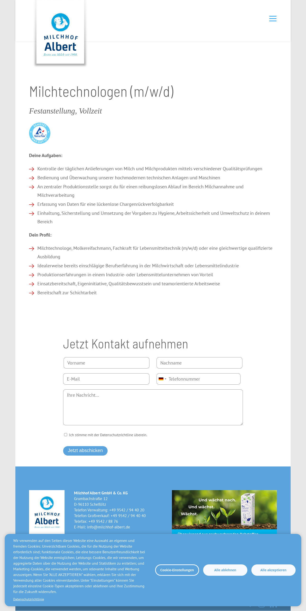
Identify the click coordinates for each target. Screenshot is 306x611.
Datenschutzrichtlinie (28, 599)
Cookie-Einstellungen (177, 570)
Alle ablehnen (225, 570)
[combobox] (162, 379)
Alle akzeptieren (273, 570)
